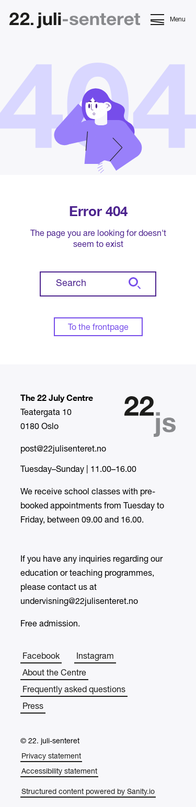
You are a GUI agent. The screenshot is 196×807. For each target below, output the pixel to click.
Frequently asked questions (73, 690)
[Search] (133, 284)
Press (32, 706)
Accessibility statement (59, 771)
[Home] (74, 22)
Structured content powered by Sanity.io (88, 792)
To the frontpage (98, 327)
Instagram (95, 656)
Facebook (41, 656)
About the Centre (54, 673)
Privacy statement (51, 756)
